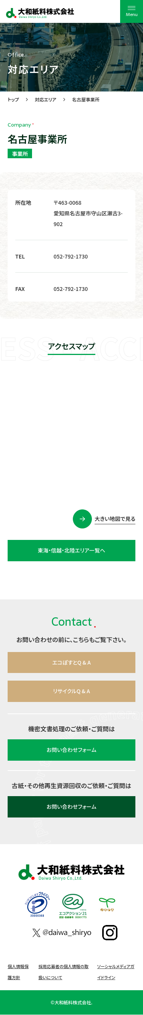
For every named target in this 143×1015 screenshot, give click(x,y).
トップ (13, 99)
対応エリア (45, 99)
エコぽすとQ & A (71, 662)
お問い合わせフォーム (71, 750)
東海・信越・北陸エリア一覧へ (71, 550)
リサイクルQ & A (71, 691)
